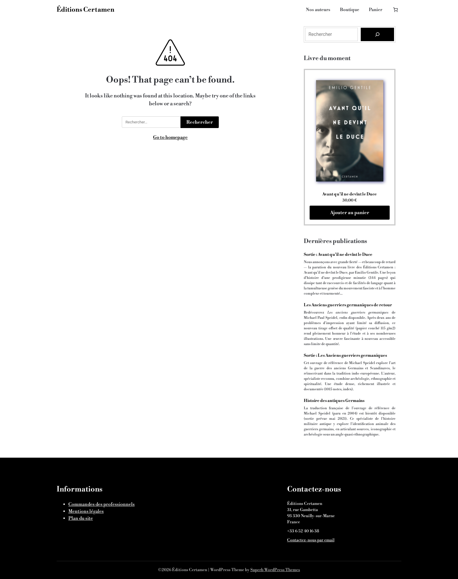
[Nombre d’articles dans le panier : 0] (394, 7)
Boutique (349, 10)
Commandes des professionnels (101, 504)
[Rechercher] (377, 34)
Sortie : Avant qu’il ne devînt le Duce (338, 254)
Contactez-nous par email (310, 540)
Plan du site (80, 518)
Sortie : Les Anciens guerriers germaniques (345, 355)
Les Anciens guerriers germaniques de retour (348, 305)
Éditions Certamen (85, 10)
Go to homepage (170, 137)
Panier (375, 10)
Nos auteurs (318, 10)
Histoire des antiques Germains (334, 400)
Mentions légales (86, 511)
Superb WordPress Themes (275, 570)
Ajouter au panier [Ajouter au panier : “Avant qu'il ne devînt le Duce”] (349, 213)
